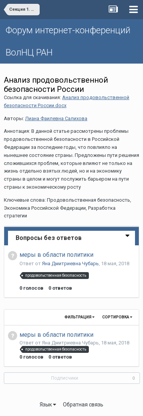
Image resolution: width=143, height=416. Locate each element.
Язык (48, 404)
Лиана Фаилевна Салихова (56, 118)
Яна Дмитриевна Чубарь (70, 263)
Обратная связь (83, 404)
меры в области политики (56, 254)
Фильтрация (79, 317)
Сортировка (117, 317)
